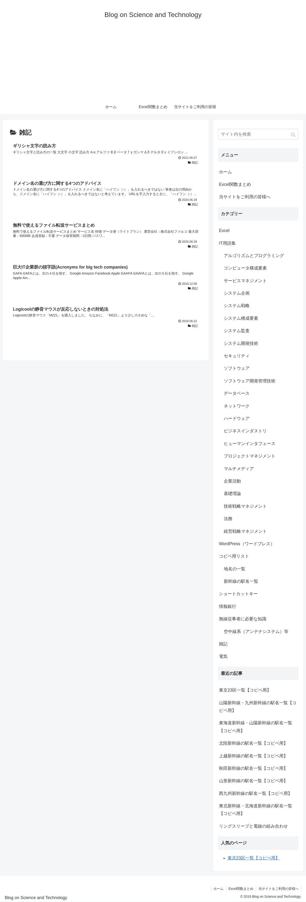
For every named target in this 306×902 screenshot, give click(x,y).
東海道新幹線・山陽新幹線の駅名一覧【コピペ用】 (255, 726)
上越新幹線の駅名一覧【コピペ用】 (253, 756)
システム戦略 (237, 305)
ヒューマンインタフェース (249, 443)
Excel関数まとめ (235, 184)
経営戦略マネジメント (245, 531)
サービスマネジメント (245, 280)
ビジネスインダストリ (245, 431)
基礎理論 (232, 493)
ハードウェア (237, 418)
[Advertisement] (153, 63)
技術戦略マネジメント (245, 506)
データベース (237, 393)
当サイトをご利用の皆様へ (245, 196)
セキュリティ (237, 355)
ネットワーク (237, 406)
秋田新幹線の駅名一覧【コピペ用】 (253, 768)
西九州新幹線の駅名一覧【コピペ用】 (255, 793)
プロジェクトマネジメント (249, 456)
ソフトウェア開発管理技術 (249, 381)
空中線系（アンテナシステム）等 (256, 631)
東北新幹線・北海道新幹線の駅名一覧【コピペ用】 (255, 809)
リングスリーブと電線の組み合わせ (253, 826)
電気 (223, 656)
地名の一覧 (234, 568)
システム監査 (237, 330)
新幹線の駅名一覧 (241, 581)
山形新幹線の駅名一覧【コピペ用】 (253, 780)
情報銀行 (227, 606)
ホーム (225, 172)
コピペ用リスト (234, 556)
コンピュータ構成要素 (245, 268)
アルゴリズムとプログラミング (254, 255)
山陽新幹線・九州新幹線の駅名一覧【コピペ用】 (257, 706)
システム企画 (237, 293)
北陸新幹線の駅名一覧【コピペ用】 (253, 743)
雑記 (223, 644)
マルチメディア (239, 468)
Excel (224, 230)
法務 (228, 518)
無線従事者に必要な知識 (242, 618)
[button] (293, 135)
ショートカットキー (238, 593)
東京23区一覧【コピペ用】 (245, 690)
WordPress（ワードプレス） (247, 543)
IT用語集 (227, 243)
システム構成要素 (241, 318)
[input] (258, 134)
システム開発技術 (241, 343)
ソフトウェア (237, 368)
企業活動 (232, 481)
